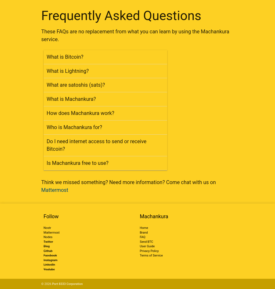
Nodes (48, 237)
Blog (47, 246)
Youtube (49, 269)
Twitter (48, 242)
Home (144, 228)
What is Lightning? (68, 71)
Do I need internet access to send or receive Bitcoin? (97, 145)
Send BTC (146, 242)
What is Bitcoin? (65, 57)
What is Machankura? (71, 99)
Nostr (47, 228)
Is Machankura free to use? (78, 163)
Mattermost (54, 190)
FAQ (142, 237)
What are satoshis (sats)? (76, 85)
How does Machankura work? (80, 113)
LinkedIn (49, 265)
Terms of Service (151, 255)
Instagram (51, 260)
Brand (144, 232)
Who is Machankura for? (74, 127)
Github (48, 251)
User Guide (147, 246)
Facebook (50, 255)
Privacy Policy (149, 251)
